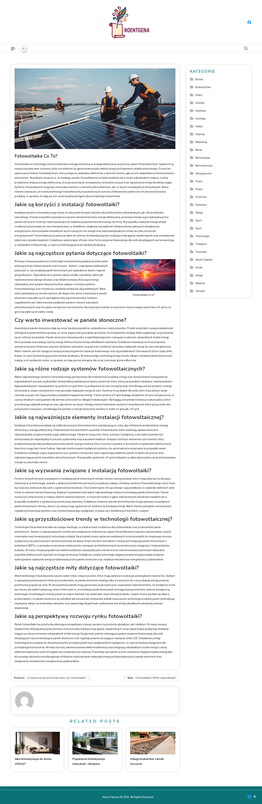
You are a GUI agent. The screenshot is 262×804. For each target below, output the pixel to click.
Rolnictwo (201, 204)
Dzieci (198, 95)
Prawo (199, 189)
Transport (201, 244)
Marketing (201, 142)
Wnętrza (200, 283)
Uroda (198, 267)
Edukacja (200, 110)
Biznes (199, 79)
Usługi (199, 275)
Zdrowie (200, 291)
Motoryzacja (202, 157)
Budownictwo (203, 87)
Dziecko (200, 102)
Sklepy (199, 212)
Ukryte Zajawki (203, 259)
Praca (198, 181)
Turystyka (201, 251)
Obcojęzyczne (203, 173)
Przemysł (201, 196)
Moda (198, 149)
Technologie (202, 236)
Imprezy (200, 134)
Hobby (199, 126)
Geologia (200, 118)
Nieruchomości (204, 165)
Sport (198, 220)
